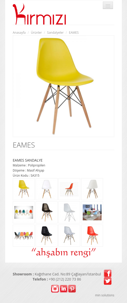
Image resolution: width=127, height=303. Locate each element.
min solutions (104, 295)
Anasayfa (19, 32)
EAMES (74, 32)
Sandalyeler (55, 32)
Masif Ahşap (35, 170)
